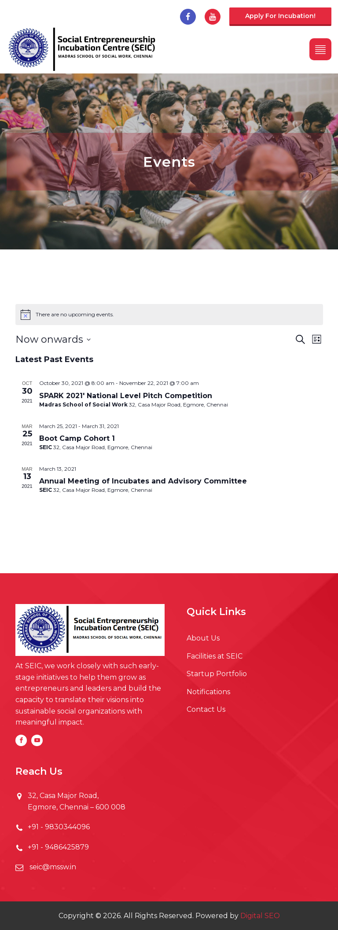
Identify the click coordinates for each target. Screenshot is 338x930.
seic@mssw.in (52, 867)
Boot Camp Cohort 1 (77, 438)
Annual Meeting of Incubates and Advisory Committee (143, 481)
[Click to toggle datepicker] (53, 339)
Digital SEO (260, 916)
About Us (203, 638)
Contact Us (206, 709)
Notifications (208, 692)
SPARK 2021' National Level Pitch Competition (125, 396)
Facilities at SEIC (214, 656)
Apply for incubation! (280, 16)
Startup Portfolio (217, 674)
